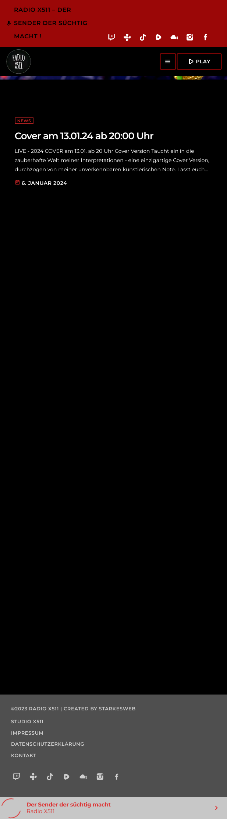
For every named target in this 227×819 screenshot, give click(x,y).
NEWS (24, 120)
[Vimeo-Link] (18, 61)
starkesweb (117, 709)
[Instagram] (190, 38)
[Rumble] (158, 38)
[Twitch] (111, 38)
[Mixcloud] (174, 38)
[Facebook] (205, 38)
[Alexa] (217, 42)
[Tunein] (127, 38)
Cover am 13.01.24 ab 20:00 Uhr (84, 136)
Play (198, 61)
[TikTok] (143, 38)
